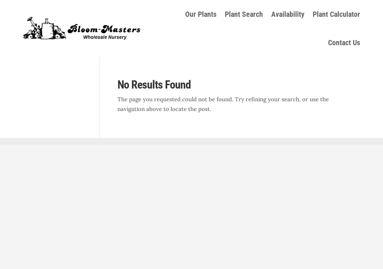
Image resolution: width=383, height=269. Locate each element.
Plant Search (244, 14)
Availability (287, 14)
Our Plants (201, 14)
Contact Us (344, 42)
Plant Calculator (336, 14)
